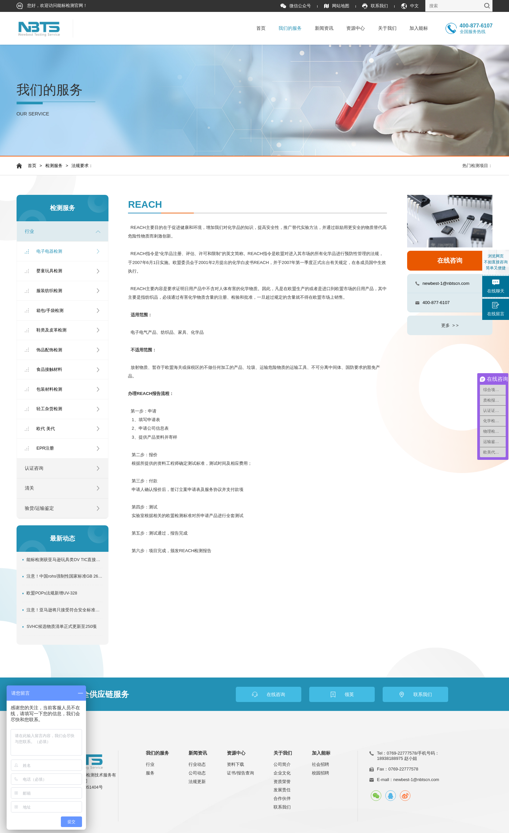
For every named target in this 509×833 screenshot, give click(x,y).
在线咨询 (449, 260)
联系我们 (375, 6)
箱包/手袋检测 (50, 310)
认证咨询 (34, 468)
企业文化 (282, 772)
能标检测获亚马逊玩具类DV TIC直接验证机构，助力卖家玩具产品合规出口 (64, 559)
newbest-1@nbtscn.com (445, 283)
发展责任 (282, 789)
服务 (150, 772)
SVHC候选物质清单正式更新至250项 (61, 626)
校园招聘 (320, 772)
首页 (261, 28)
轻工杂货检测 (49, 408)
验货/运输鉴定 (39, 508)
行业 (29, 231)
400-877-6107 (435, 302)
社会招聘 (320, 764)
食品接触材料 (49, 369)
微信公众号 (295, 6)
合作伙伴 (282, 798)
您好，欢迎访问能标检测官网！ (52, 6)
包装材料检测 (49, 389)
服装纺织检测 (49, 290)
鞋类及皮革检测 (51, 330)
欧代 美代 (45, 428)
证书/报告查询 (240, 772)
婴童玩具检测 (49, 270)
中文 (410, 6)
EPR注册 (45, 448)
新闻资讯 (324, 28)
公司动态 (197, 772)
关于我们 (387, 28)
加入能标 (418, 28)
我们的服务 (290, 28)
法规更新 (197, 781)
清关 (29, 488)
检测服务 (54, 165)
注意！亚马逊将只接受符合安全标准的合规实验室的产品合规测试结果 (64, 610)
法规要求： (82, 165)
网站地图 (336, 6)
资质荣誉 (282, 781)
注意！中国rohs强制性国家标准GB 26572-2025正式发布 (64, 576)
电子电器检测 (49, 251)
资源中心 (355, 28)
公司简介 (282, 764)
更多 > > (449, 325)
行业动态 (197, 764)
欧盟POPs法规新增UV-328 (51, 593)
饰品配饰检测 (49, 349)
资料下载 (235, 764)
